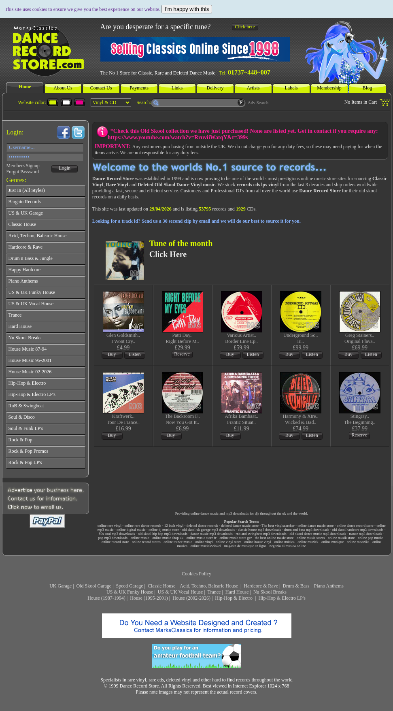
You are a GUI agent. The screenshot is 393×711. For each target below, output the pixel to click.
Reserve (182, 354)
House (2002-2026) (191, 598)
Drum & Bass (296, 586)
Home (25, 86)
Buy (112, 354)
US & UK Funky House (129, 592)
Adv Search (258, 102)
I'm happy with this (187, 9)
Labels (291, 88)
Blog (367, 88)
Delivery (215, 88)
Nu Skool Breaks (270, 592)
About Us (62, 88)
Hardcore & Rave (261, 586)
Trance (214, 592)
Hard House (237, 592)
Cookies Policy (196, 574)
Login (64, 168)
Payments (139, 88)
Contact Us (101, 88)
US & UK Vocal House (180, 592)
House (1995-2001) (149, 598)
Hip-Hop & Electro (234, 598)
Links (177, 88)
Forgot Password (22, 172)
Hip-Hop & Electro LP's (281, 598)
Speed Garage (129, 586)
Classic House (161, 586)
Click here (245, 27)
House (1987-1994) (106, 598)
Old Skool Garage (94, 586)
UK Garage (60, 586)
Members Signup (23, 165)
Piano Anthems (329, 586)
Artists (252, 88)
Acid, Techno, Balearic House (209, 586)
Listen (135, 354)
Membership (329, 88)
